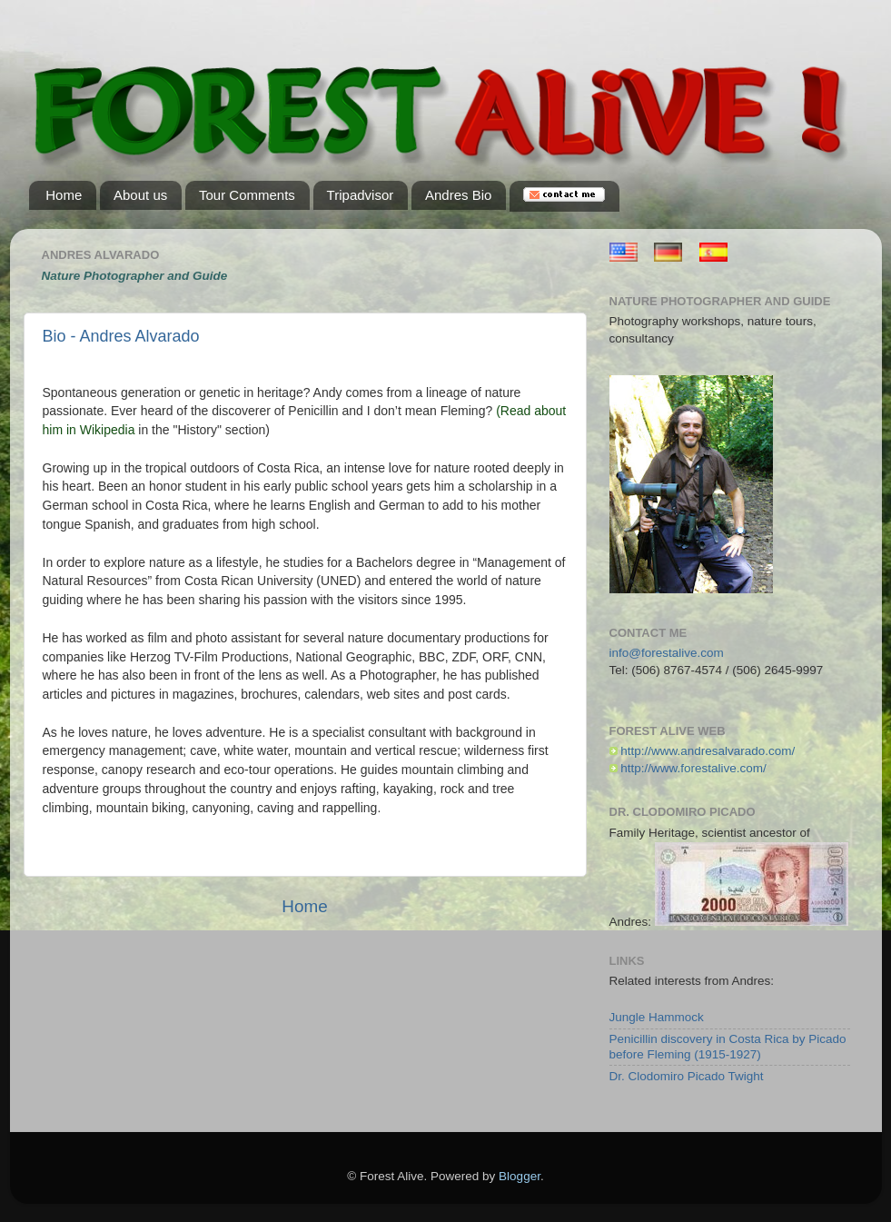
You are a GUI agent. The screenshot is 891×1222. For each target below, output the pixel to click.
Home (304, 906)
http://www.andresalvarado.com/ (707, 751)
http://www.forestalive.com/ (693, 768)
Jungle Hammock (656, 1017)
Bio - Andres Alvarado (121, 336)
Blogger (519, 1176)
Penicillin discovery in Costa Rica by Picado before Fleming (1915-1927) (727, 1046)
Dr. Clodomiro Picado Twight (686, 1076)
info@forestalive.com (666, 653)
